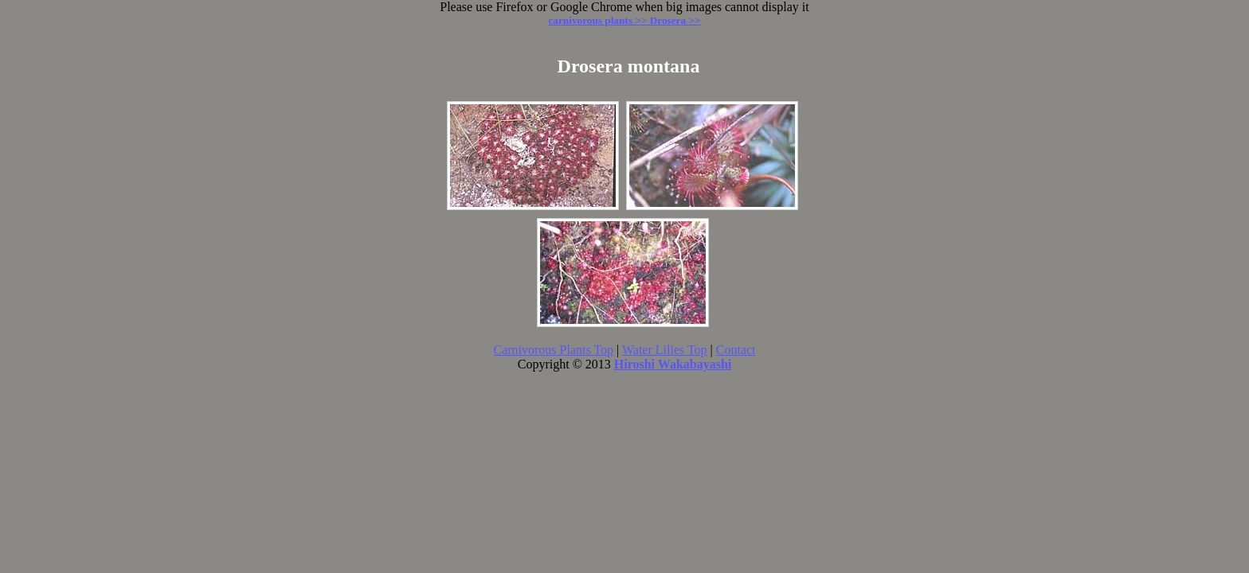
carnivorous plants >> (598, 20)
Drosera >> (675, 20)
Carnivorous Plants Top (553, 350)
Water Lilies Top (664, 350)
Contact (736, 350)
